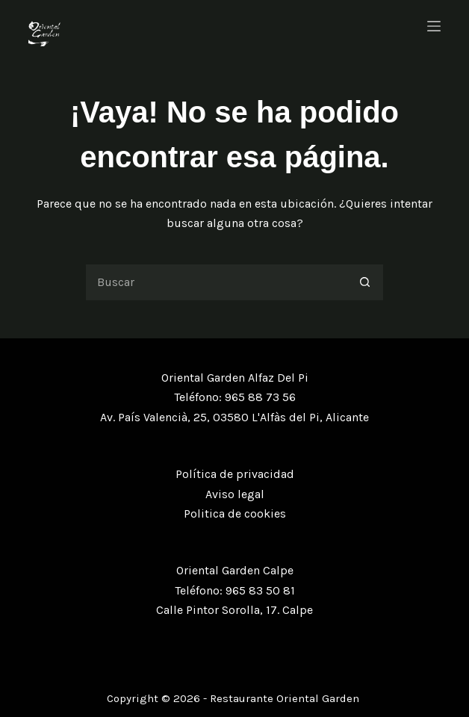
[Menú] (434, 26)
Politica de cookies (235, 513)
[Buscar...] (216, 282)
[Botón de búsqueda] (365, 282)
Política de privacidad (235, 474)
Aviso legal (234, 494)
